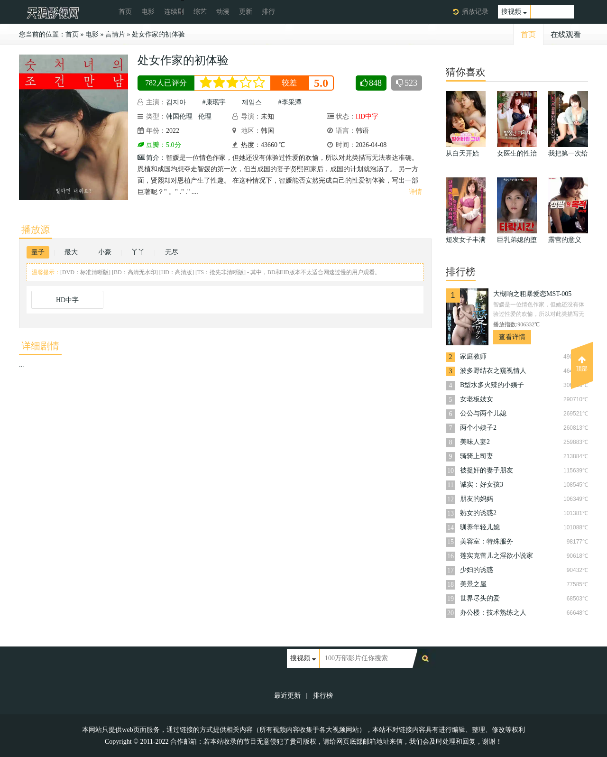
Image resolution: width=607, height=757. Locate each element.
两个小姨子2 (478, 427)
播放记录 (475, 11)
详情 (415, 191)
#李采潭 (290, 102)
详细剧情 (40, 346)
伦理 (205, 116)
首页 (125, 11)
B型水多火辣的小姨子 (492, 384)
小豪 (104, 252)
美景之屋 (473, 584)
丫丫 (138, 252)
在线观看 (566, 34)
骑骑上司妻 (476, 456)
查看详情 (512, 337)
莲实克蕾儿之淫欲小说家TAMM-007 (496, 556)
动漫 (223, 11)
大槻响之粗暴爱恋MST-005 (532, 293)
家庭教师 (473, 356)
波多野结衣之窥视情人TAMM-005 (493, 371)
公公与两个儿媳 (483, 413)
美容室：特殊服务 (486, 541)
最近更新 (287, 695)
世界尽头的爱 (480, 598)
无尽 (171, 252)
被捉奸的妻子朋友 (486, 470)
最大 (71, 252)
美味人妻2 (475, 441)
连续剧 (174, 11)
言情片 (115, 34)
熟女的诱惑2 (478, 513)
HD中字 (67, 300)
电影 (148, 11)
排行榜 (323, 695)
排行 (268, 11)
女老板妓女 (476, 399)
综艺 (200, 11)
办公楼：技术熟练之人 (493, 612)
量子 (38, 252)
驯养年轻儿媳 (480, 527)
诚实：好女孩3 (481, 484)
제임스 (252, 102)
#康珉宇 (214, 102)
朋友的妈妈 (476, 498)
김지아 (176, 102)
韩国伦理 (179, 116)
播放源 (35, 229)
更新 (245, 11)
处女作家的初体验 (158, 34)
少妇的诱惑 (476, 569)
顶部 (582, 364)
